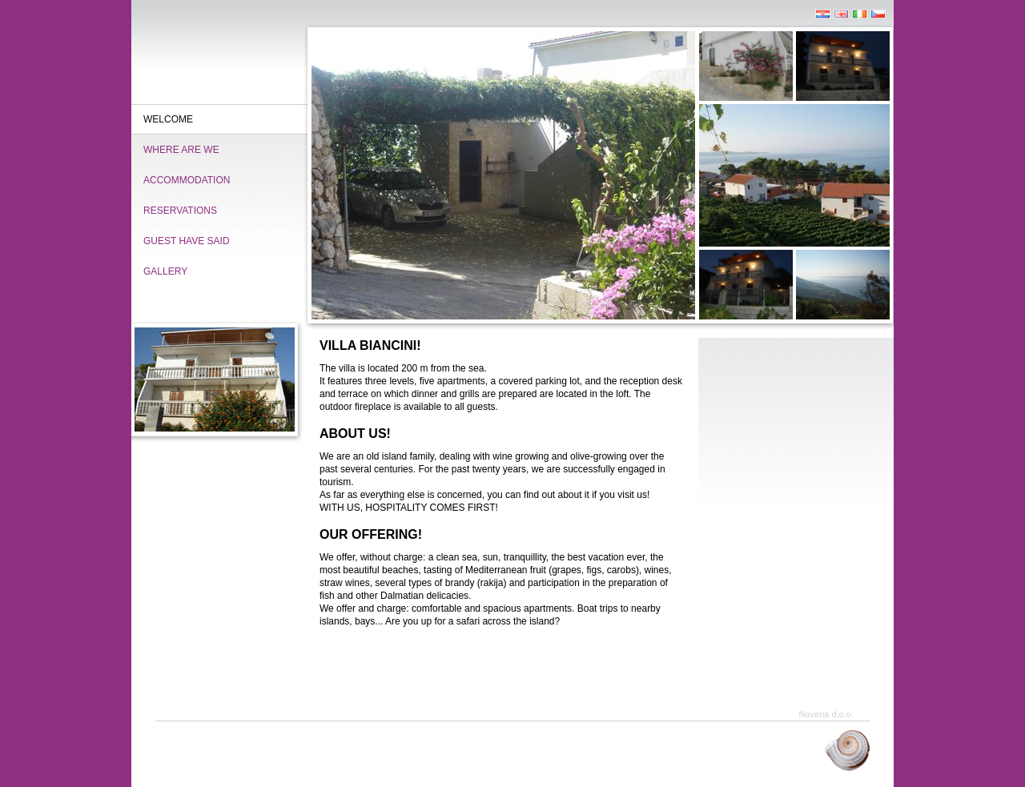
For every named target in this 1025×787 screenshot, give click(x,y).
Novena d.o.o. (826, 714)
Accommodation (186, 180)
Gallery (165, 271)
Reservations (180, 210)
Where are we (181, 149)
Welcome (168, 119)
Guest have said (186, 241)
